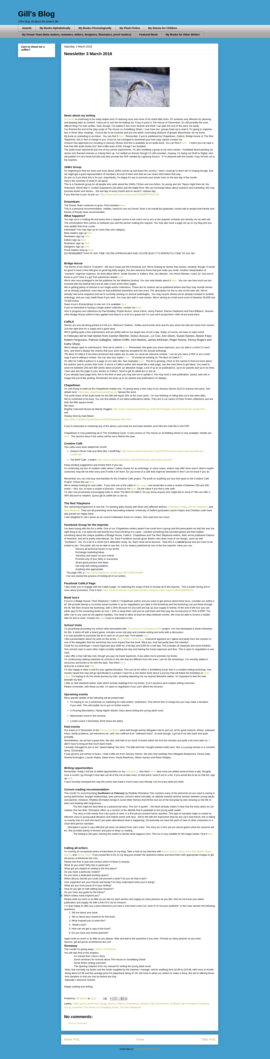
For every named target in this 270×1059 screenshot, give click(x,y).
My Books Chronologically (95, 28)
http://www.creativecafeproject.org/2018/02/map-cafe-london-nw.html (135, 459)
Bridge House (107, 1003)
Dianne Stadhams (197, 506)
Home (140, 1039)
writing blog (132, 771)
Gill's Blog (36, 14)
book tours (93, 1003)
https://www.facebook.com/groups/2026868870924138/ (129, 194)
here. (121, 136)
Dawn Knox (184, 851)
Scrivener (69, 119)
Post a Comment (78, 1023)
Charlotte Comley (177, 506)
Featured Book (148, 34)
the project (142, 485)
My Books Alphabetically (55, 28)
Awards (27, 28)
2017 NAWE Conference (130, 639)
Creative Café (147, 1003)
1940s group (79, 1003)
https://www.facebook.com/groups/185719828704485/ (114, 572)
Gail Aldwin (198, 851)
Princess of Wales (109, 730)
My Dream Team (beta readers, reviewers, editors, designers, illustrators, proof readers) (76, 34)
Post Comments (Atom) (147, 1049)
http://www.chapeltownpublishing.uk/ (97, 392)
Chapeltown (131, 1003)
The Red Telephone (130, 1007)
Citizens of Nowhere (105, 949)
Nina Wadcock (72, 510)
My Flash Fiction (130, 28)
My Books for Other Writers (183, 34)
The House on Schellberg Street (144, 628)
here (87, 236)
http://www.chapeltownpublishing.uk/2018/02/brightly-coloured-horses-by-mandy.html (159, 409)
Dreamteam (162, 1003)
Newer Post (71, 1039)
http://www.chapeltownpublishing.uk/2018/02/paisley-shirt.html (97, 419)
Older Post (208, 1039)
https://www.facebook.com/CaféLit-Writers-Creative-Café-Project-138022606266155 (148, 590)
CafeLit (120, 1003)
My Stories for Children (162, 28)
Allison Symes (169, 851)
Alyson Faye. (84, 854)
